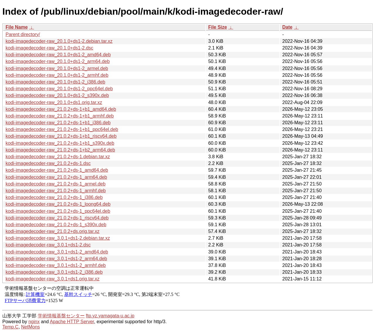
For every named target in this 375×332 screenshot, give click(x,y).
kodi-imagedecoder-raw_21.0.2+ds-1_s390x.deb (56, 224)
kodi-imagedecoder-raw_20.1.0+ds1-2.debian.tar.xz (59, 41)
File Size (217, 27)
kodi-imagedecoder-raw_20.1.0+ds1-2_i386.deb (55, 81)
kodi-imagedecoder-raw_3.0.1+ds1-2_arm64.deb (56, 258)
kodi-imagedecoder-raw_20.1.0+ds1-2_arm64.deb (58, 61)
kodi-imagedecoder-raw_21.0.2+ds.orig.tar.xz (53, 231)
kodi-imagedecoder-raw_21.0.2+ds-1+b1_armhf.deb (60, 115)
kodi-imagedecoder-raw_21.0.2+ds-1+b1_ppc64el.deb (62, 129)
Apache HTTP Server (72, 321)
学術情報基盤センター (61, 315)
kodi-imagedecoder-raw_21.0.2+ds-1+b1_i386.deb (58, 122)
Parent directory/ (23, 34)
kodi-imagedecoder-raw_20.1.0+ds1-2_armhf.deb (57, 75)
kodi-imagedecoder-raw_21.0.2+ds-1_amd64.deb (57, 170)
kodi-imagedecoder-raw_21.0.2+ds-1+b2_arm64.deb (60, 149)
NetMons (30, 326)
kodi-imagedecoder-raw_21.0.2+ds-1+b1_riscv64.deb (61, 136)
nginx (34, 321)
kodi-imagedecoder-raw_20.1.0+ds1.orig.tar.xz (54, 102)
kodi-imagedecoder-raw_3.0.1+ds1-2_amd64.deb (57, 251)
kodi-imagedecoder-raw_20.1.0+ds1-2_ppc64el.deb (59, 88)
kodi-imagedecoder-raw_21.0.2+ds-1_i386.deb (54, 197)
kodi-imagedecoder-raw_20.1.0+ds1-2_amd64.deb (58, 54)
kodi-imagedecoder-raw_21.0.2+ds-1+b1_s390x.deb (60, 143)
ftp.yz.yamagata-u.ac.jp (110, 315)
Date (287, 27)
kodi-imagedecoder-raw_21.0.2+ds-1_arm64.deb (56, 177)
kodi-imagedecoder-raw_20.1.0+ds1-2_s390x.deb (57, 95)
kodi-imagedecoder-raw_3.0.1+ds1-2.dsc (48, 244)
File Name (17, 27)
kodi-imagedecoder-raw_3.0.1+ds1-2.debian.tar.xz (58, 238)
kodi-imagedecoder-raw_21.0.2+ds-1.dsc (48, 163)
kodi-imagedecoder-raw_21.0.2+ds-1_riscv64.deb (57, 217)
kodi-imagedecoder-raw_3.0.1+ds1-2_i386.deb (54, 272)
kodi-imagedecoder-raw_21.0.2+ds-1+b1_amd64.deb (61, 109)
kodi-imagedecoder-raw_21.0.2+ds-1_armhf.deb (56, 190)
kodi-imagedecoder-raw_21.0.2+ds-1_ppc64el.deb (58, 211)
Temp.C (10, 326)
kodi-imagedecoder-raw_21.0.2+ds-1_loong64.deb (58, 204)
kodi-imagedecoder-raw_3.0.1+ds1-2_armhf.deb (56, 265)
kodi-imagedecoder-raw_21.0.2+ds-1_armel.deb (55, 183)
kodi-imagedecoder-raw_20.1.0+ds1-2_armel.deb (57, 68)
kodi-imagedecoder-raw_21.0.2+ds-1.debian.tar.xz (58, 156)
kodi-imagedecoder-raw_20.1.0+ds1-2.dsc (49, 47)
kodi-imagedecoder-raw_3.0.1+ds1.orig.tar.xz (53, 278)
